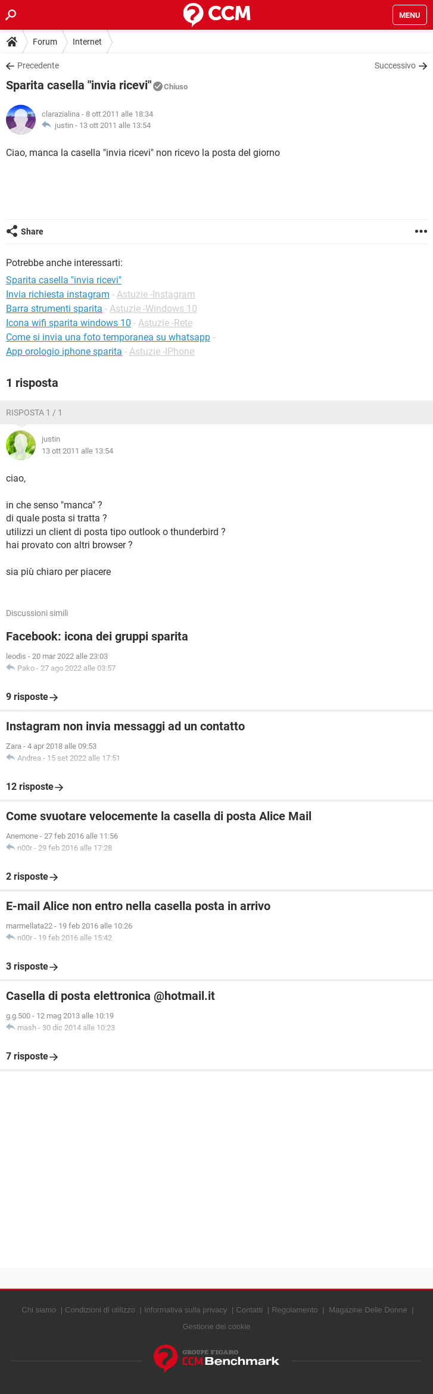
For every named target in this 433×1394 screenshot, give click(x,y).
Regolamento (294, 1309)
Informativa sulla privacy (185, 1309)
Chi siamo (38, 1309)
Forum (45, 41)
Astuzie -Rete (165, 323)
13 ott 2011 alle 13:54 (115, 125)
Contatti (249, 1309)
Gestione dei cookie (216, 1326)
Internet (87, 41)
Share (32, 231)
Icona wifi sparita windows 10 (68, 323)
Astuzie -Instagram (156, 294)
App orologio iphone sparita (64, 351)
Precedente (38, 65)
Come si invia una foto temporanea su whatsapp (108, 337)
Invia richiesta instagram (58, 294)
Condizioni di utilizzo (100, 1309)
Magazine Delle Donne (368, 1309)
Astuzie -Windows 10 (153, 308)
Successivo (395, 65)
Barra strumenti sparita (54, 308)
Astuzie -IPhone (161, 351)
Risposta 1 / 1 (34, 412)
